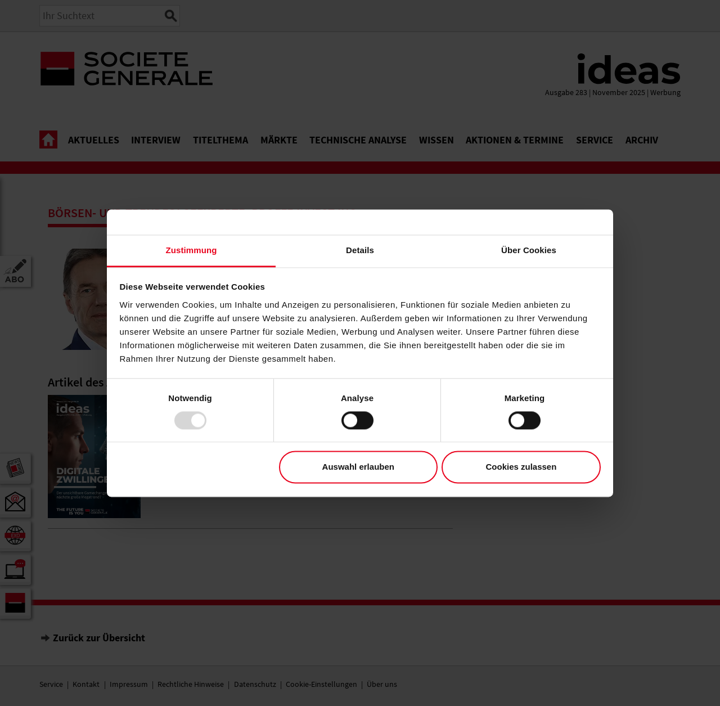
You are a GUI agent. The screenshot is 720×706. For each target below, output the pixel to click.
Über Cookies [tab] (528, 250)
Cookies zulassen (520, 467)
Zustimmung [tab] (191, 250)
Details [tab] (360, 250)
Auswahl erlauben (358, 467)
